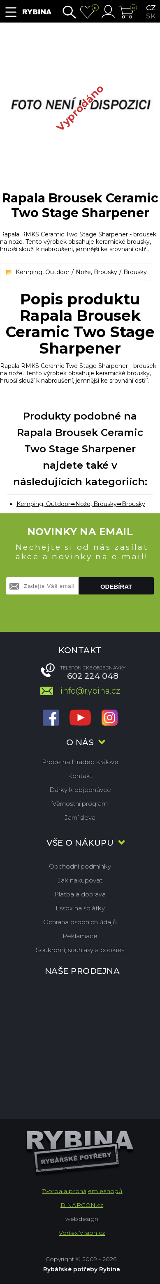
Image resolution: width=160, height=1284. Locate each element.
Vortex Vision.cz (82, 1232)
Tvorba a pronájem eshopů (82, 1191)
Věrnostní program (80, 804)
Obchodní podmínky (80, 866)
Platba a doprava (80, 894)
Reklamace (80, 936)
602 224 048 (92, 676)
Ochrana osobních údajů (80, 922)
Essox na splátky (80, 908)
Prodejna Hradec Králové (80, 762)
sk (150, 16)
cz (151, 8)
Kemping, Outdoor (43, 272)
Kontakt (80, 776)
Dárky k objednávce (80, 790)
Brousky (135, 272)
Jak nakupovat (80, 880)
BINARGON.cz (81, 1205)
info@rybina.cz (90, 691)
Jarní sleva (80, 817)
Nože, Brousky (96, 272)
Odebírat (116, 586)
